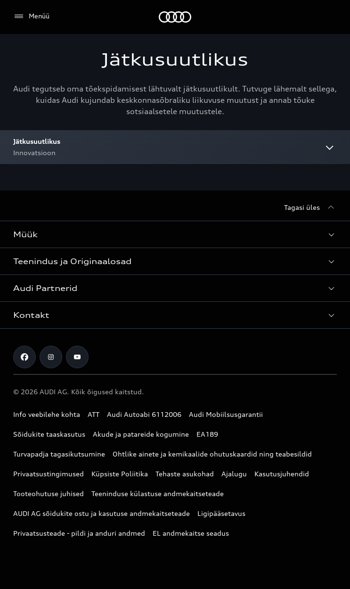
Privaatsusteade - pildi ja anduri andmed (79, 533)
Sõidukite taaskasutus (49, 434)
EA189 (207, 434)
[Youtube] (77, 357)
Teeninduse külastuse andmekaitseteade (157, 493)
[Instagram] (51, 357)
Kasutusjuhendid (281, 474)
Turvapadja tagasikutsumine (59, 454)
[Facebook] (24, 357)
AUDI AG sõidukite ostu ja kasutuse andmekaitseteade (101, 513)
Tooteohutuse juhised (48, 493)
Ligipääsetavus (221, 513)
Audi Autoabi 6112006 (144, 414)
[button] (175, 234)
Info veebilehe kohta (46, 414)
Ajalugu (234, 474)
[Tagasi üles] (310, 207)
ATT (93, 414)
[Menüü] (31, 16)
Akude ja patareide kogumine (141, 434)
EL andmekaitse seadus (191, 533)
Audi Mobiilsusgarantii (226, 414)
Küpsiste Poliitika (119, 474)
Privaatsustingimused (48, 474)
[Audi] (175, 17)
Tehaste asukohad (184, 474)
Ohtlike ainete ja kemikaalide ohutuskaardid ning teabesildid (212, 454)
